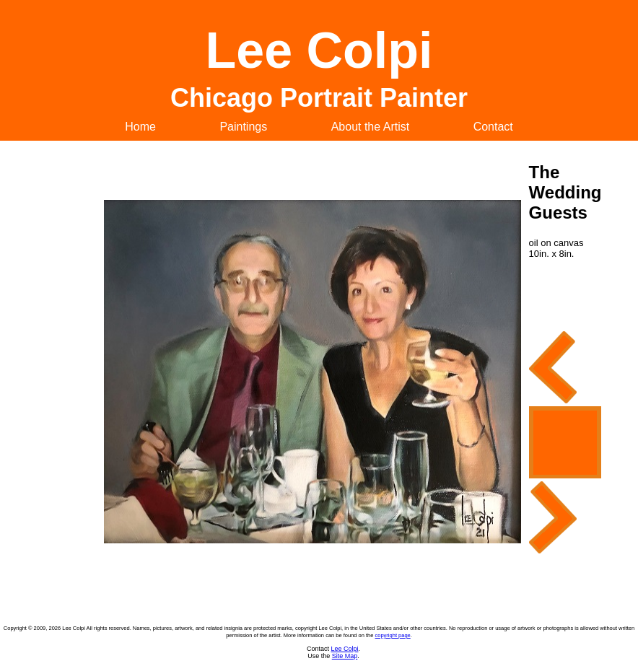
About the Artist (370, 127)
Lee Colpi (344, 648)
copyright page (393, 635)
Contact (493, 127)
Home (140, 127)
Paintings (243, 127)
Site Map (345, 656)
